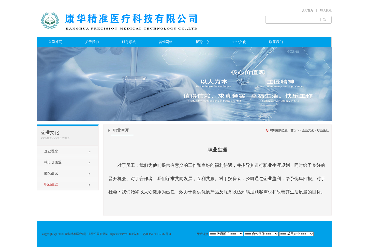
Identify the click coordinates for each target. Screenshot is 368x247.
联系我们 (276, 42)
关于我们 (92, 42)
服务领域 (129, 42)
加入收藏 (326, 10)
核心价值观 (52, 162)
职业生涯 (51, 184)
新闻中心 (202, 42)
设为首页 (307, 10)
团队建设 (51, 173)
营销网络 (166, 42)
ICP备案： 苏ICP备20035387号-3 (150, 234)
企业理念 (51, 151)
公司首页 (55, 42)
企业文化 (239, 42)
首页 (293, 130)
